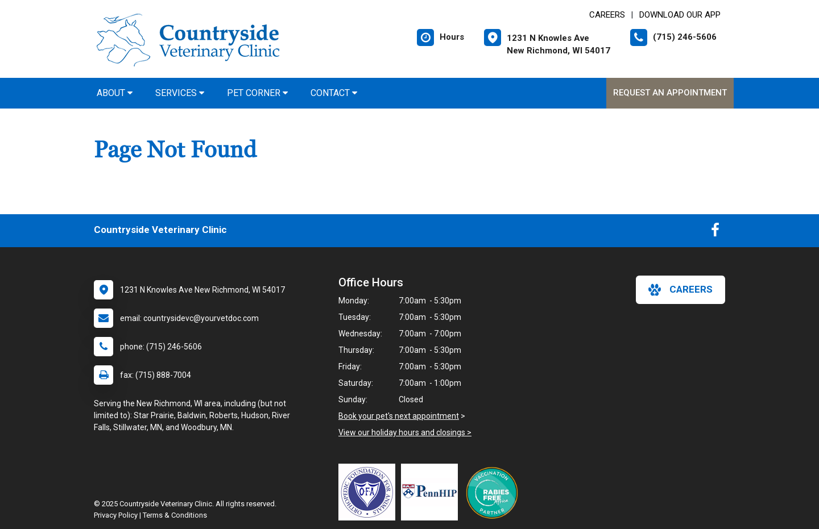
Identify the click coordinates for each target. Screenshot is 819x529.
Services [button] (179, 93)
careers (680, 290)
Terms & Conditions (175, 515)
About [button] (115, 93)
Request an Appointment (670, 93)
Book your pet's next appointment (398, 415)
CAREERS (607, 15)
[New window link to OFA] (369, 492)
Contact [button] (334, 93)
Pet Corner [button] (257, 93)
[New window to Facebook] (715, 232)
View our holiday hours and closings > (404, 432)
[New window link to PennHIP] (432, 492)
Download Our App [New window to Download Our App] (680, 15)
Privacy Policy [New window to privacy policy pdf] (116, 515)
